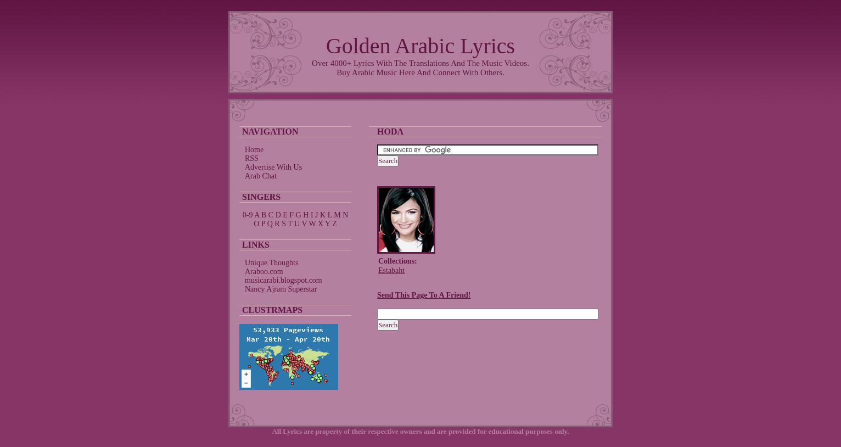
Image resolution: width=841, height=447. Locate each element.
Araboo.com (264, 271)
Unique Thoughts (271, 263)
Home (254, 150)
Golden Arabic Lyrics (420, 45)
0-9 (248, 215)
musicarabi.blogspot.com (283, 280)
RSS (252, 158)
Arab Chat (261, 176)
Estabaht (391, 270)
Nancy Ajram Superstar (281, 289)
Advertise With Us (273, 167)
